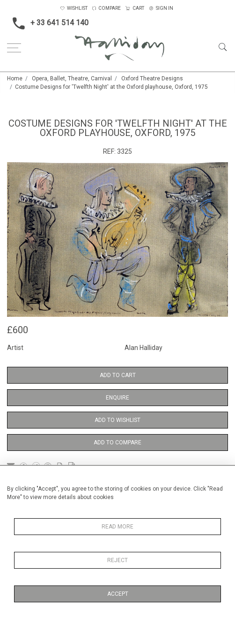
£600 (17, 330)
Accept (117, 594)
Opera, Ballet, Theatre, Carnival (72, 78)
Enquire (117, 397)
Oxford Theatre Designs (152, 78)
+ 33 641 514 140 (47, 23)
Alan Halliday (143, 347)
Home (14, 78)
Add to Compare (117, 442)
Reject (117, 560)
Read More (117, 526)
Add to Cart (118, 375)
